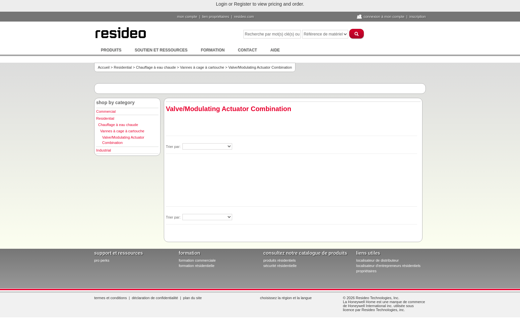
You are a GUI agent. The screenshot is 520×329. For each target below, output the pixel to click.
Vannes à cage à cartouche (202, 67)
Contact (247, 50)
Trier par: (173, 147)
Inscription (417, 17)
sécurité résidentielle (279, 266)
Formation (213, 50)
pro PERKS (101, 260)
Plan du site (192, 298)
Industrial (103, 150)
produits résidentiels (279, 260)
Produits (111, 50)
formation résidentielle (197, 266)
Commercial (106, 111)
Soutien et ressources (161, 50)
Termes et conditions (110, 298)
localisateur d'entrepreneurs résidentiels (388, 266)
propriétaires (366, 271)
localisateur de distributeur (377, 260)
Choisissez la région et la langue (286, 298)
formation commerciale (197, 260)
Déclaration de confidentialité (155, 298)
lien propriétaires (215, 17)
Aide (275, 50)
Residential (123, 67)
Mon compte (187, 17)
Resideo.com (244, 17)
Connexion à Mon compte (383, 17)
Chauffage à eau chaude (156, 67)
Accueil (103, 67)
